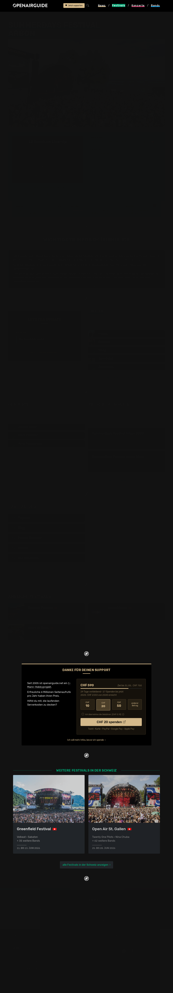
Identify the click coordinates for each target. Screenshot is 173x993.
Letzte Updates (99, 210)
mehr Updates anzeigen (43, 352)
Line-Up (22, 210)
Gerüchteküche (77, 277)
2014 (65, 518)
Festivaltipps (20, 905)
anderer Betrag (134, 704)
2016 (65, 538)
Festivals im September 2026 (30, 931)
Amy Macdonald (119, 264)
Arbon (147, 141)
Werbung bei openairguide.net (31, 960)
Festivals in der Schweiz (27, 908)
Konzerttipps (96, 905)
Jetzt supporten (74, 6)
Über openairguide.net (26, 953)
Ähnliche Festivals (101, 213)
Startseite (14, 16)
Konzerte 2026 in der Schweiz (106, 931)
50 (119, 705)
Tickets (76, 213)
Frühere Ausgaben (138, 210)
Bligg (133, 264)
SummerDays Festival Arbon (64, 16)
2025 (80, 538)
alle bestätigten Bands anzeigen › (47, 175)
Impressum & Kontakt (25, 968)
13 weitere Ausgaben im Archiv (123, 480)
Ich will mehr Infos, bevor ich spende (85, 739)
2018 (73, 528)
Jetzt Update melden (69, 363)
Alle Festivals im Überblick (28, 935)
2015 (73, 558)
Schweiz (41, 16)
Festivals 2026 (21, 916)
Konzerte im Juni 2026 (101, 924)
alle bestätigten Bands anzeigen (126, 377)
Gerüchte (50, 210)
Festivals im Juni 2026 (26, 924)
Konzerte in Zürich (99, 908)
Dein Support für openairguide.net (33, 956)
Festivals (28, 16)
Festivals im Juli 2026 (26, 927)
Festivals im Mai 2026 (26, 920)
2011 (65, 528)
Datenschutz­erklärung (26, 964)
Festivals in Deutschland (27, 912)
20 (103, 705)
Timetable (53, 277)
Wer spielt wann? (27, 213)
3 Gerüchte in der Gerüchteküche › (48, 187)
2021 (73, 538)
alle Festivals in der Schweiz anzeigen (85, 864)
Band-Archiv (135, 213)
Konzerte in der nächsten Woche (107, 916)
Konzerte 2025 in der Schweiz (106, 927)
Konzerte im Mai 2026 (101, 920)
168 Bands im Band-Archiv (45, 570)
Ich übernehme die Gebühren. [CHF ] (103, 714)
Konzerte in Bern (98, 912)
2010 (65, 558)
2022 (80, 518)
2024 (80, 528)
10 (87, 705)
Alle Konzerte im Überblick (103, 935)
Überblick (77, 210)
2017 (73, 518)
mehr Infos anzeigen (87, 286)
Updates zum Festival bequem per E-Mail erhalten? (47, 193)
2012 (58, 518)
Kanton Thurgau (139, 256)
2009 (51, 518)
